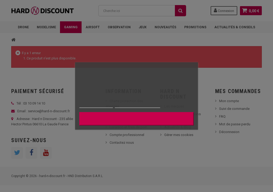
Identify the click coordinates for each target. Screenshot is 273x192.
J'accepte (136, 119)
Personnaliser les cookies (137, 105)
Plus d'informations (96, 105)
